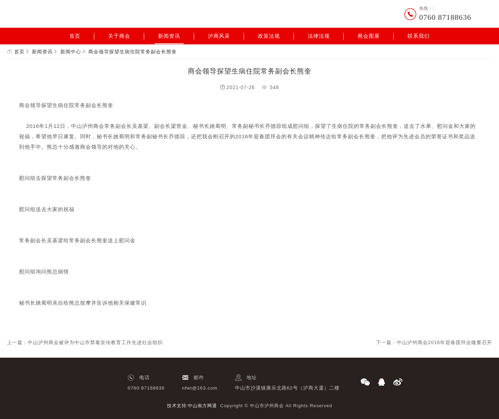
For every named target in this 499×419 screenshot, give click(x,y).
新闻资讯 (169, 36)
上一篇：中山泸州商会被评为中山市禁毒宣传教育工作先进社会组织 (85, 342)
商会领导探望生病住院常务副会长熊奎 (132, 51)
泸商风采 (219, 36)
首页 (74, 36)
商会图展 (369, 36)
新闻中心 (70, 51)
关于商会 (119, 36)
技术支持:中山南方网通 (192, 405)
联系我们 (419, 36)
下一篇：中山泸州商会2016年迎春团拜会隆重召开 (434, 342)
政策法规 (269, 36)
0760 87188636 (445, 17)
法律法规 (319, 36)
